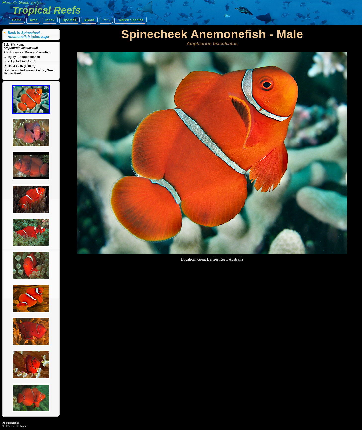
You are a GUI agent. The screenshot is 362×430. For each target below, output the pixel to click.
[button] (17, 20)
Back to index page (28, 35)
